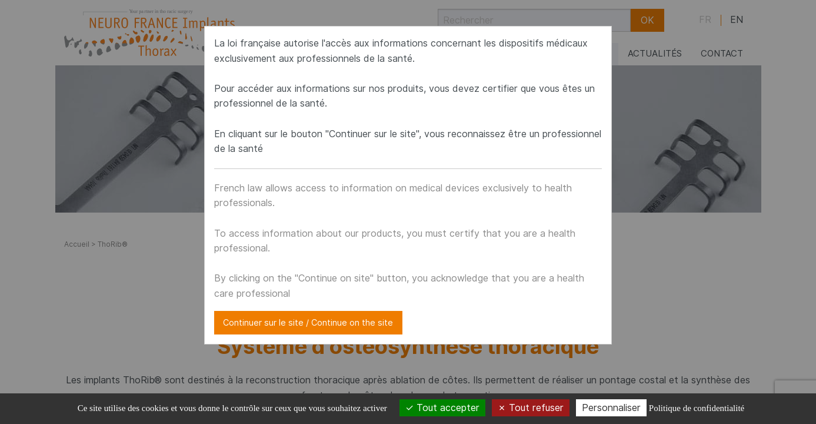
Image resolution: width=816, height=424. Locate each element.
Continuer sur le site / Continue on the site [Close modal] (308, 322)
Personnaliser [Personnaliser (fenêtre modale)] (611, 407)
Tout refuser (531, 407)
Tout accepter (442, 407)
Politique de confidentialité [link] (696, 408)
